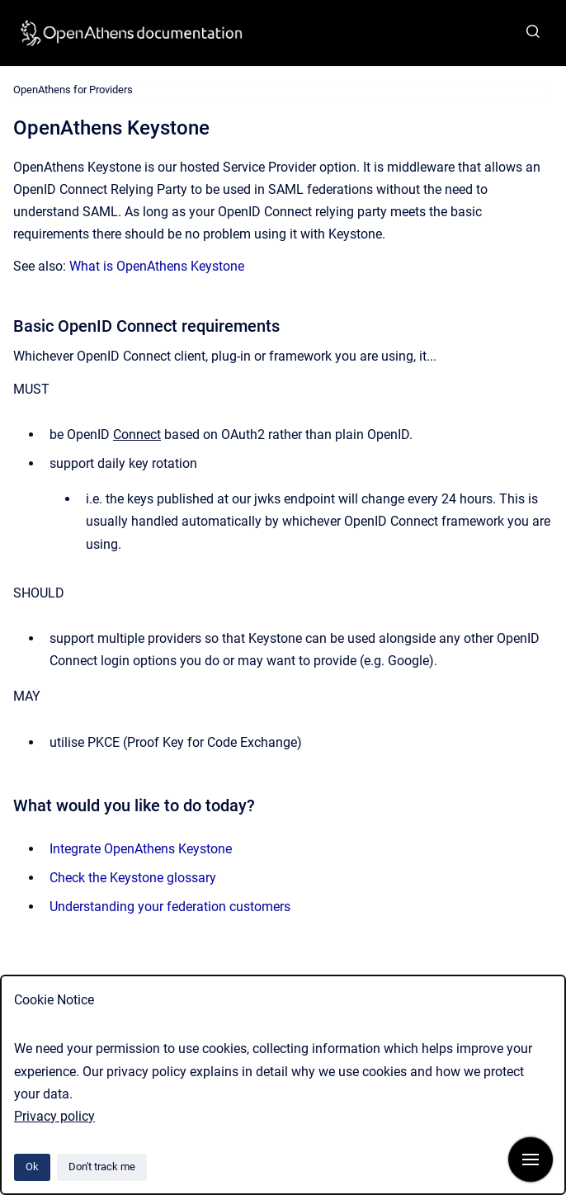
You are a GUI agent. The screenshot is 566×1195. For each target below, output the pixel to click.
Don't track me (101, 1166)
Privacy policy (54, 1116)
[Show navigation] (530, 1159)
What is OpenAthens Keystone (156, 266)
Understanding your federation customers (170, 906)
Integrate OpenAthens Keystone (141, 849)
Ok (32, 1166)
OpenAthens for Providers (73, 89)
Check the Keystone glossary (133, 878)
